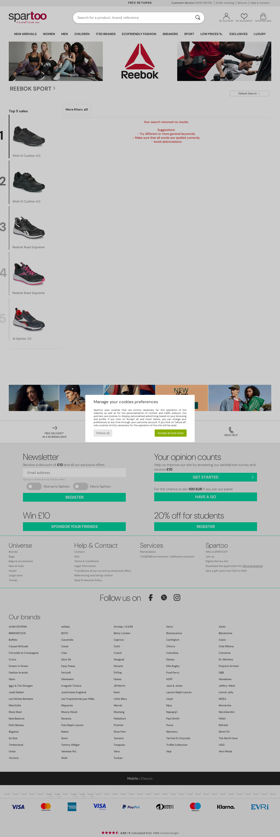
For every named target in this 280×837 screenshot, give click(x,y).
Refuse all (102, 433)
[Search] (197, 17)
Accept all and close (171, 433)
